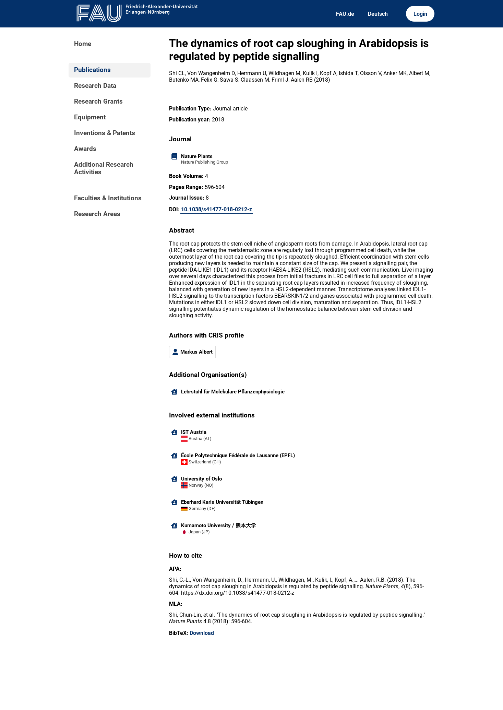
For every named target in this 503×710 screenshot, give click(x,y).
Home (82, 44)
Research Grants (98, 101)
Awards (85, 149)
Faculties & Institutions (108, 198)
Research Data (95, 86)
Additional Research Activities (103, 168)
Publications (92, 70)
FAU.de (345, 14)
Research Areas (97, 214)
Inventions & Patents (104, 133)
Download (202, 633)
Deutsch (378, 14)
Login (420, 14)
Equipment (90, 117)
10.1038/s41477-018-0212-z (216, 209)
